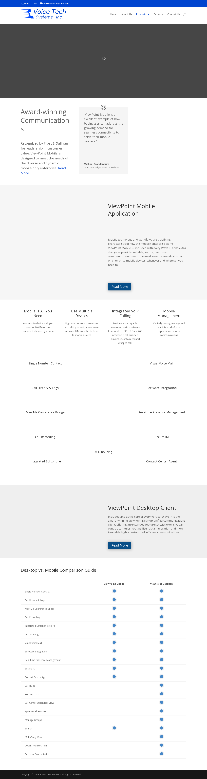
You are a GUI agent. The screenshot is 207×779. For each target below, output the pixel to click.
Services (158, 14)
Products (141, 14)
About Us (126, 14)
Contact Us (173, 14)
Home (113, 14)
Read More (119, 286)
